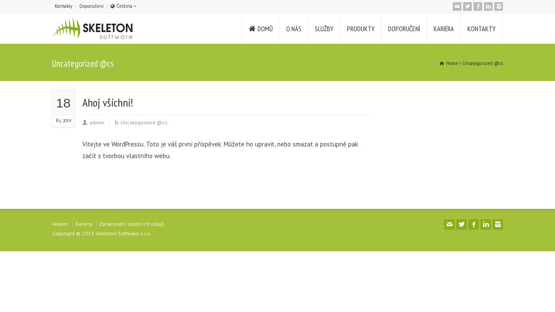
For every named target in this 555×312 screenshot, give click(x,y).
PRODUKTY (361, 28)
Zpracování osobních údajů (131, 224)
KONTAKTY (481, 28)
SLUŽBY (324, 28)
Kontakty (63, 6)
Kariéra (83, 224)
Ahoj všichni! (107, 102)
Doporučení (91, 6)
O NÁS (293, 28)
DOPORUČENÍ (404, 28)
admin (96, 122)
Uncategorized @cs (144, 122)
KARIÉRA (444, 28)
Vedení (60, 224)
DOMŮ (265, 28)
